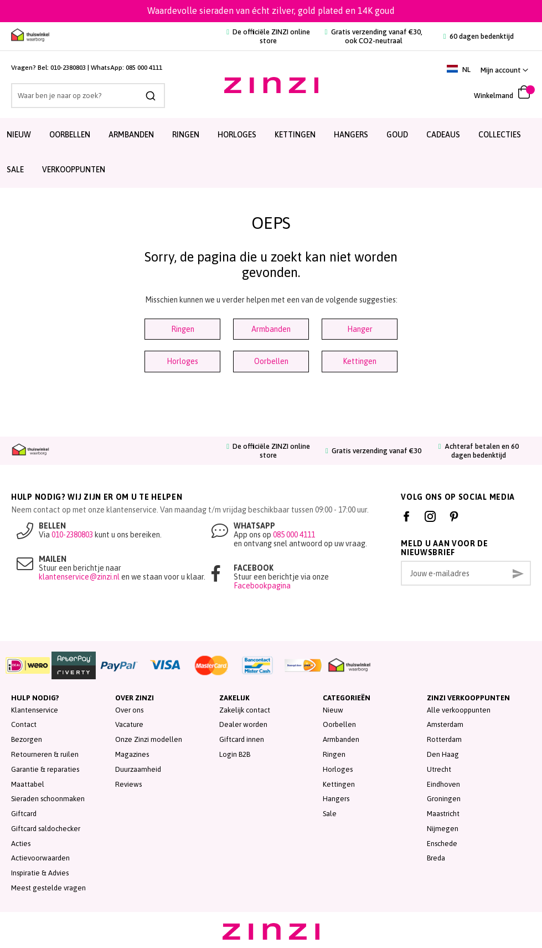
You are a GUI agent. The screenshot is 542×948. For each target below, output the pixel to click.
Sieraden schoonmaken (48, 799)
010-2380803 (68, 67)
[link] (504, 70)
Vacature (129, 724)
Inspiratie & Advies (40, 873)
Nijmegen (442, 828)
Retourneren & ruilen (45, 754)
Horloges (237, 134)
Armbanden (131, 134)
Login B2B (234, 754)
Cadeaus (443, 134)
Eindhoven (443, 784)
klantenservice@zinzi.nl (79, 576)
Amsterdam (445, 724)
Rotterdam (444, 739)
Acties (20, 843)
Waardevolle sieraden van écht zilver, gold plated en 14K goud (271, 11)
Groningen (444, 799)
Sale (330, 813)
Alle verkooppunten (459, 710)
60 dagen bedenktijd (478, 36)
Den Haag (443, 754)
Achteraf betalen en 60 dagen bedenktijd (478, 450)
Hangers (351, 134)
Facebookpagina (262, 585)
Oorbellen (69, 134)
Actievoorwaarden (40, 858)
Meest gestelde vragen (48, 888)
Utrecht (439, 769)
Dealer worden (243, 724)
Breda (436, 858)
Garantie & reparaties (45, 769)
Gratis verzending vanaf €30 (373, 451)
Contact (24, 724)
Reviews (128, 784)
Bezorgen (26, 739)
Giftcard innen (241, 739)
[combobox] (86, 95)
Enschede (442, 843)
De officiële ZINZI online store (268, 36)
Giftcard (24, 813)
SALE (15, 169)
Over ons (129, 710)
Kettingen (295, 134)
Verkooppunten (73, 169)
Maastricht (443, 813)
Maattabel (27, 784)
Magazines (132, 754)
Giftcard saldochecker (45, 828)
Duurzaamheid (138, 769)
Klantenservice (34, 710)
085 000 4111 (144, 67)
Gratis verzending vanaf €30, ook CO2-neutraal (373, 36)
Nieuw (19, 134)
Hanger (360, 329)
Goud (397, 134)
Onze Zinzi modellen (148, 739)
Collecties (499, 134)
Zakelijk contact (244, 710)
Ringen (185, 134)
